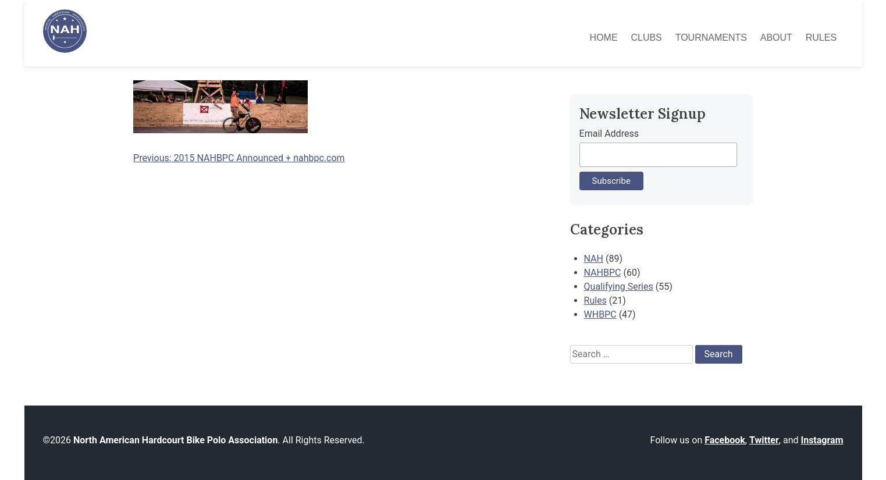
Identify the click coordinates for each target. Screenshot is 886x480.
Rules (821, 37)
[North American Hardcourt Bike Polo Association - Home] (65, 49)
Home (604, 37)
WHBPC (600, 314)
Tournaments (711, 37)
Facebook (724, 440)
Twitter (764, 440)
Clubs (646, 37)
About (776, 37)
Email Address (609, 133)
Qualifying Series (618, 286)
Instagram (821, 440)
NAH (593, 258)
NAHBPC (602, 272)
